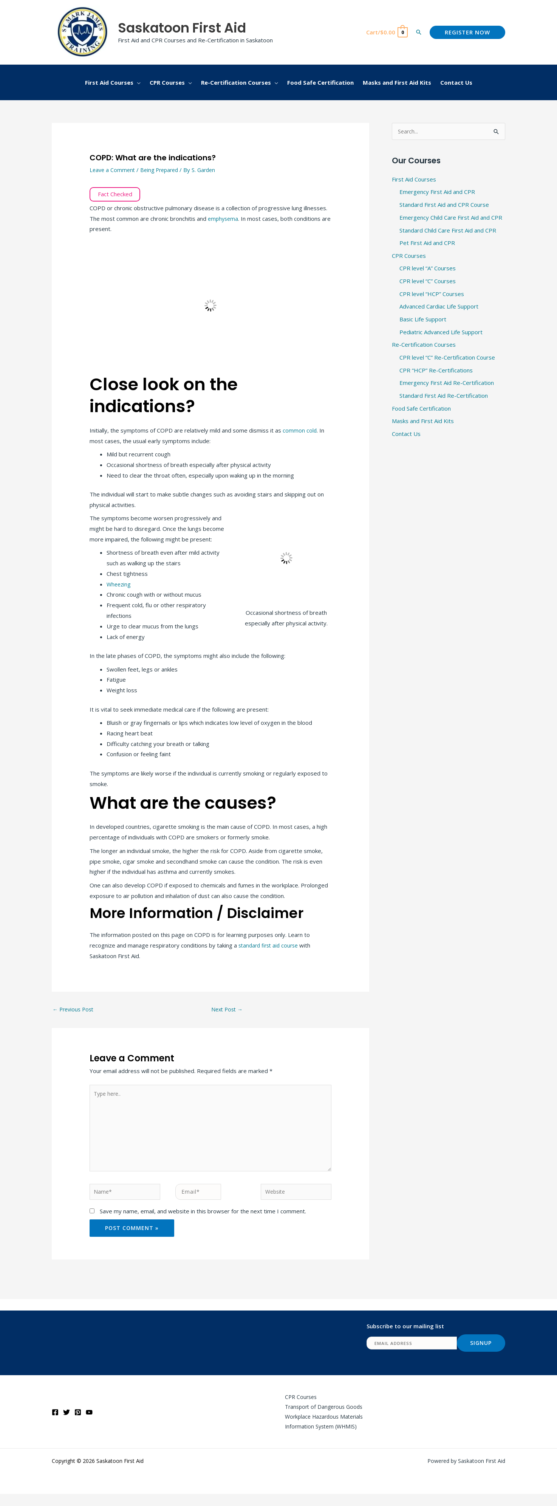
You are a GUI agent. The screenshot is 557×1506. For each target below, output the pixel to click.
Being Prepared (162, 170)
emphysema (224, 218)
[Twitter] (66, 1422)
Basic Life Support (422, 320)
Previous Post (75, 1009)
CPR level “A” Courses (427, 269)
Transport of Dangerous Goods (319, 1416)
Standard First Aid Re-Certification (443, 396)
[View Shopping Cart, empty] (386, 32)
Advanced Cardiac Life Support (438, 307)
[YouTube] (89, 1422)
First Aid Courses (414, 179)
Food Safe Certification (421, 409)
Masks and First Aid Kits (423, 422)
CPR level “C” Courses (427, 281)
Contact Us (406, 435)
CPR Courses (409, 256)
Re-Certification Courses (424, 345)
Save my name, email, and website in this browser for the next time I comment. (203, 1220)
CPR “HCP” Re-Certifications (436, 371)
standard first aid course (270, 945)
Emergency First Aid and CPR (437, 192)
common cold (300, 430)
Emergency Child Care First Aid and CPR (450, 218)
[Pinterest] (77, 1422)
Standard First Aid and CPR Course (444, 205)
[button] (418, 32)
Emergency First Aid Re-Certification (446, 384)
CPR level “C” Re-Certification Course (447, 358)
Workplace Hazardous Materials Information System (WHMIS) (320, 1432)
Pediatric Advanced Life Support (441, 333)
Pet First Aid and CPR (427, 243)
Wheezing (119, 584)
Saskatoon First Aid (182, 28)
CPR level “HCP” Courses (431, 294)
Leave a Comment (113, 170)
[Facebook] (55, 1422)
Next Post (228, 1009)
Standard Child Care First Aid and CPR (447, 230)
